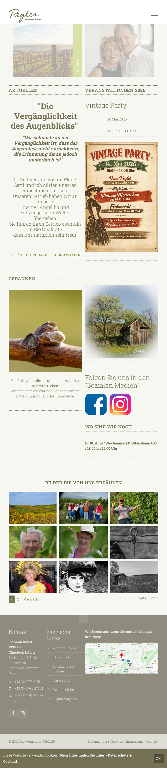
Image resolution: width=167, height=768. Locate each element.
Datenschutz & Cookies (105, 741)
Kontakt (18, 631)
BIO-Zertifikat (62, 657)
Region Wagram (64, 698)
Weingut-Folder (64, 648)
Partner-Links (63, 689)
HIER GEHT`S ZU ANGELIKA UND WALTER (45, 255)
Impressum (134, 741)
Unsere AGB (61, 680)
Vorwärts (31, 599)
